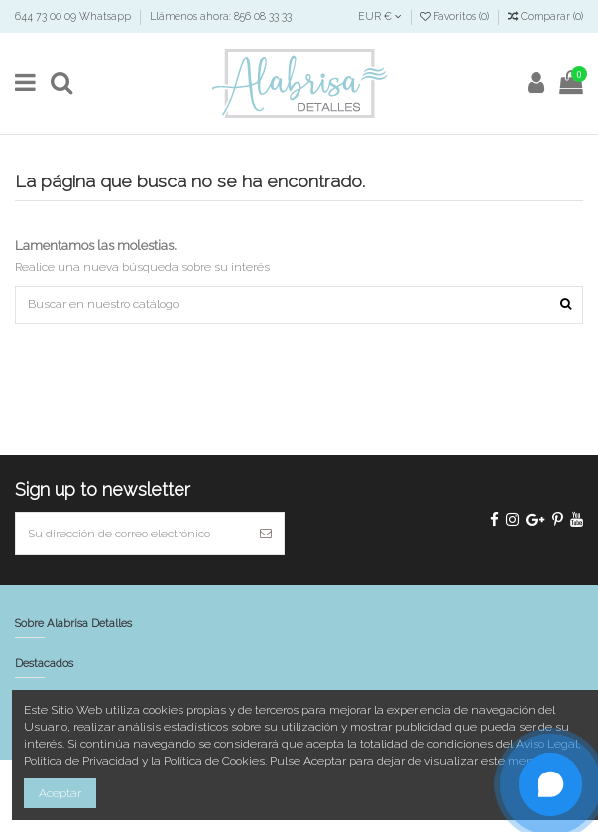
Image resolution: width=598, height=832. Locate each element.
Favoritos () (456, 16)
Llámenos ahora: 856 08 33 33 (221, 16)
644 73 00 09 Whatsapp (74, 16)
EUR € (380, 16)
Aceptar (60, 793)
